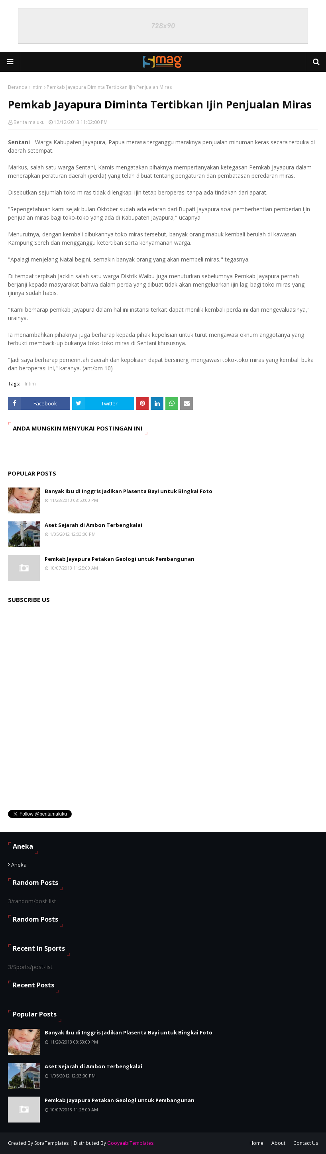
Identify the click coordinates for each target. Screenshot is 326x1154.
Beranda (17, 87)
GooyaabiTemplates (130, 1143)
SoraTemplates (51, 1143)
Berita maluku (29, 122)
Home (256, 1143)
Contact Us (305, 1143)
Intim (37, 87)
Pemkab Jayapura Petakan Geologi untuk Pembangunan (119, 558)
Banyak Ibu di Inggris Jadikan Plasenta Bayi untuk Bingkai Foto (128, 491)
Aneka (19, 864)
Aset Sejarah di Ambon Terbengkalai (93, 525)
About (278, 1143)
